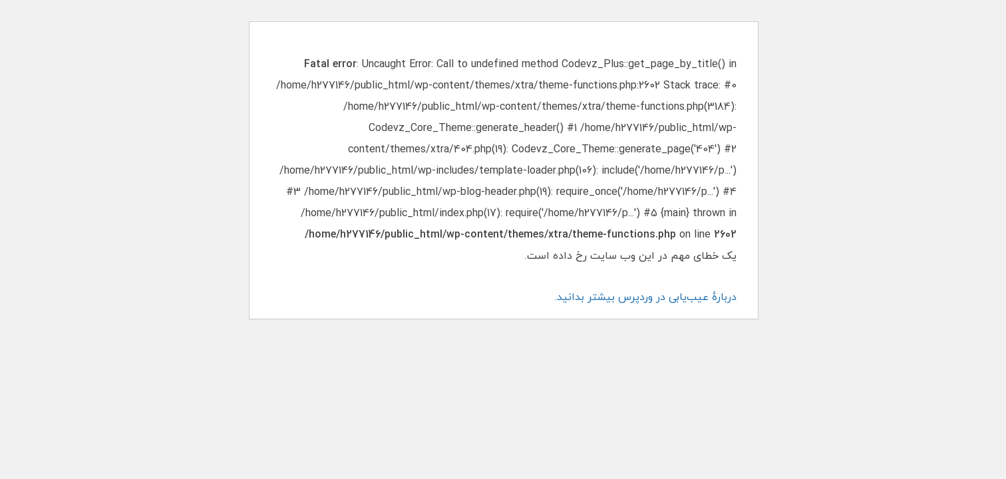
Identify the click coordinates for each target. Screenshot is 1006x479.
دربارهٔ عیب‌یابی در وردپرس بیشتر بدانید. (645, 297)
